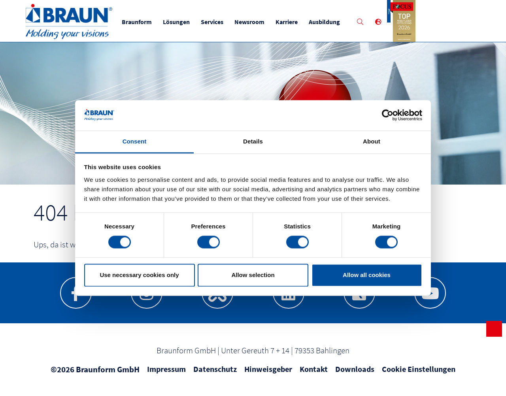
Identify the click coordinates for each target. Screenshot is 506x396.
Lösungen (178, 22)
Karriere (289, 22)
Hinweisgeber (268, 370)
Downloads (354, 370)
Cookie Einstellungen (418, 370)
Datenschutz (215, 370)
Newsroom (252, 22)
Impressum (166, 370)
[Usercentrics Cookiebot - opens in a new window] (387, 115)
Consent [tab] (135, 141)
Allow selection (252, 275)
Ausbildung (326, 22)
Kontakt (314, 370)
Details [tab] (253, 141)
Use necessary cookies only (139, 275)
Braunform (139, 22)
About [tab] (371, 141)
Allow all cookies (367, 275)
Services (214, 22)
